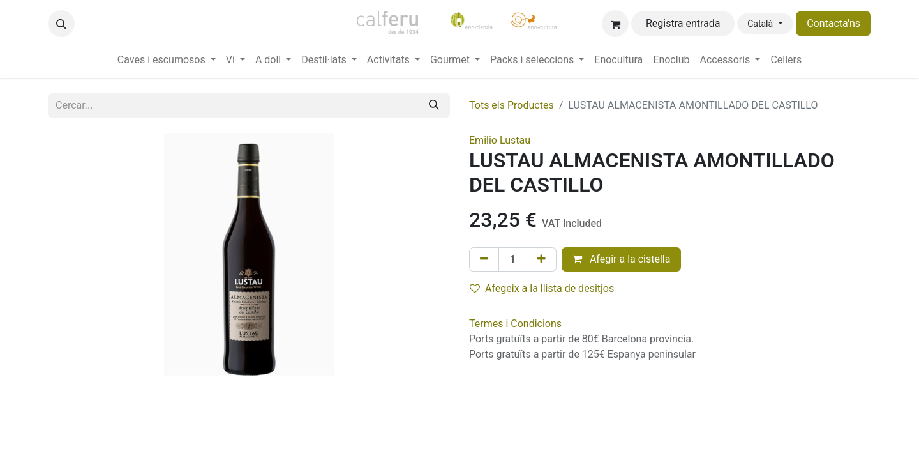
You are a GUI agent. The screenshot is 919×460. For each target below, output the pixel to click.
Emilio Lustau (499, 140)
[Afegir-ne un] (542, 259)
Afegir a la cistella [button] (621, 259)
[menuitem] (166, 60)
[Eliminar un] (484, 259)
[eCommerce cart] (615, 23)
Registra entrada (683, 23)
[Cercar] (434, 105)
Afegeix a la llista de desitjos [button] (542, 288)
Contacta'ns (833, 23)
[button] (61, 23)
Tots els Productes (511, 105)
